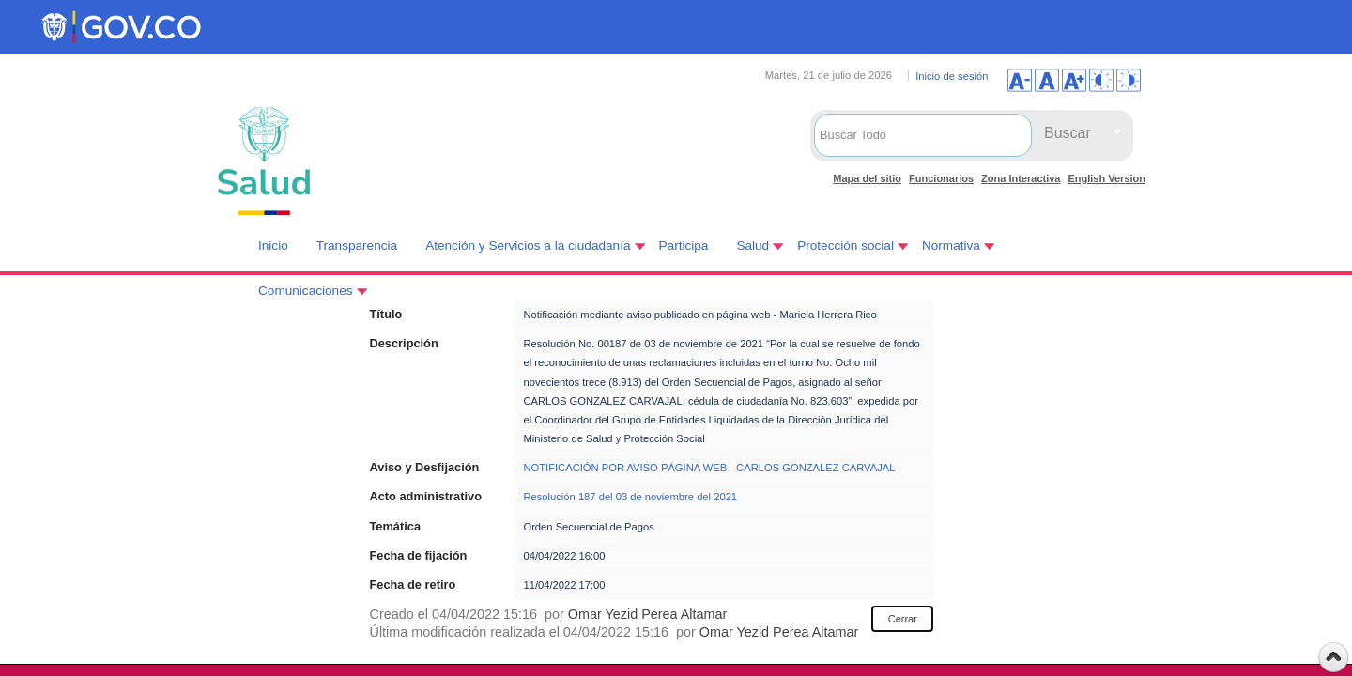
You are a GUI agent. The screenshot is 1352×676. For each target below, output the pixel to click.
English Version (1106, 178)
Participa (684, 245)
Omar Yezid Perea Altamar (648, 614)
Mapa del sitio (867, 178)
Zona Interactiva (1020, 178)
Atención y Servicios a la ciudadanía (527, 245)
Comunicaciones (305, 291)
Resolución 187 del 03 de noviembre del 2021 (630, 496)
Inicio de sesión (951, 76)
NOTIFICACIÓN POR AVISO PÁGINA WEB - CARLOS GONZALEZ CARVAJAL (709, 467)
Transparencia (356, 245)
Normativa (951, 245)
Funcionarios (941, 178)
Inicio (273, 245)
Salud (752, 245)
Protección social (845, 245)
